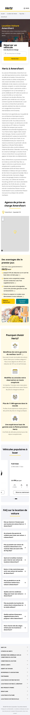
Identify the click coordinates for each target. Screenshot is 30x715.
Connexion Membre (22, 301)
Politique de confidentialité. (7, 709)
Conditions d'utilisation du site (21, 709)
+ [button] (2, 218)
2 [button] (16, 498)
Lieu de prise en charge (11, 50)
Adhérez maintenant (6, 301)
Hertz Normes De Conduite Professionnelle (12, 711)
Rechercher (15, 59)
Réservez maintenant (15, 492)
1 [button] (14, 498)
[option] (15, 478)
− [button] (2, 220)
